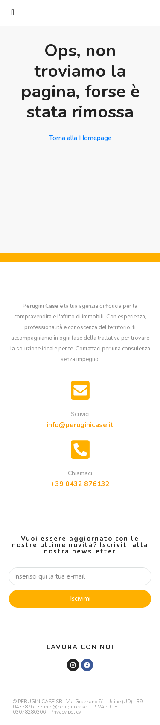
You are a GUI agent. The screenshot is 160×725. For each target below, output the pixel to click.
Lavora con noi (80, 647)
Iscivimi (80, 598)
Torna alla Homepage (80, 138)
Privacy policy (65, 711)
